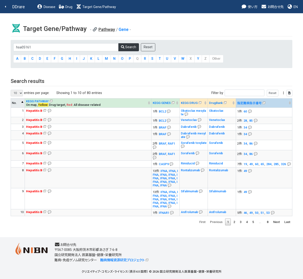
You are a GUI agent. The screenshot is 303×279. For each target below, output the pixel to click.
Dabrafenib (189, 127)
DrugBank (216, 103)
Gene (124, 29)
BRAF (162, 127)
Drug (65, 7)
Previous (216, 222)
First (202, 222)
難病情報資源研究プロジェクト (122, 260)
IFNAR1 (164, 213)
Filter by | (251, 93)
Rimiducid (188, 163)
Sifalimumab (190, 191)
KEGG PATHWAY (37, 101)
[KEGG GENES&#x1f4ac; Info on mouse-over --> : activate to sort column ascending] (166, 103)
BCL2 (162, 111)
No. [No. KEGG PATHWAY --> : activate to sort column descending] (14, 103)
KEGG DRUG (189, 103)
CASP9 (164, 164)
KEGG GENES (162, 103)
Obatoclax (216, 110)
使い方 (249, 7)
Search (128, 47)
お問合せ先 (272, 7)
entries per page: (30, 93)
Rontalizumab (191, 170)
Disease (46, 7)
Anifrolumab (190, 212)
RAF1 (171, 143)
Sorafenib (216, 143)
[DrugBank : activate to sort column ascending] (222, 103)
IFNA (163, 171)
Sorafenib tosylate (194, 143)
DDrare (18, 6)
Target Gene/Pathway (96, 7)
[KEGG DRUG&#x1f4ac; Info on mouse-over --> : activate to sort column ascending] (194, 103)
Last (287, 222)
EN (292, 7)
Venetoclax (189, 120)
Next (276, 222)
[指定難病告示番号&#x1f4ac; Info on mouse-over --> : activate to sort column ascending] (264, 103)
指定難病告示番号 (249, 103)
